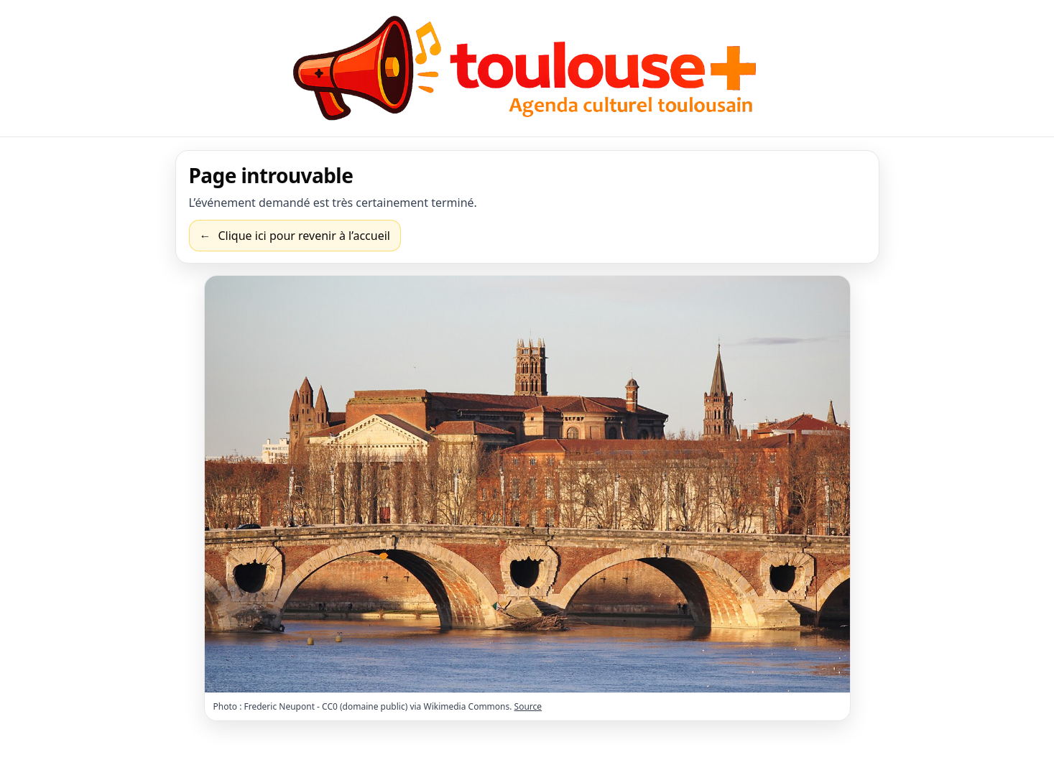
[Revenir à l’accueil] (295, 235)
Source (528, 706)
